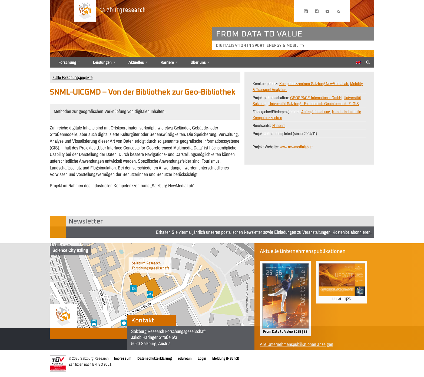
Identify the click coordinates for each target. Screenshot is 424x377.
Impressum (122, 358)
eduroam (184, 358)
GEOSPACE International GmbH (316, 98)
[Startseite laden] (85, 11)
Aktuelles (136, 62)
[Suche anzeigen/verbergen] (368, 62)
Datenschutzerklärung (154, 358)
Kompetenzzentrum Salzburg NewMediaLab (313, 83)
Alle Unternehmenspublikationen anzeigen (296, 344)
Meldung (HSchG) (225, 358)
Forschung (67, 62)
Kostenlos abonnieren (351, 232)
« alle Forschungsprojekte (72, 77)
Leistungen (102, 62)
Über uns (198, 62)
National (278, 125)
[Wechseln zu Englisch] (358, 62)
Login (202, 358)
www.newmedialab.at (296, 147)
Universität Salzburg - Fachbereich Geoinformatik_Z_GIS (314, 103)
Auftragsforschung (315, 112)
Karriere (167, 62)
